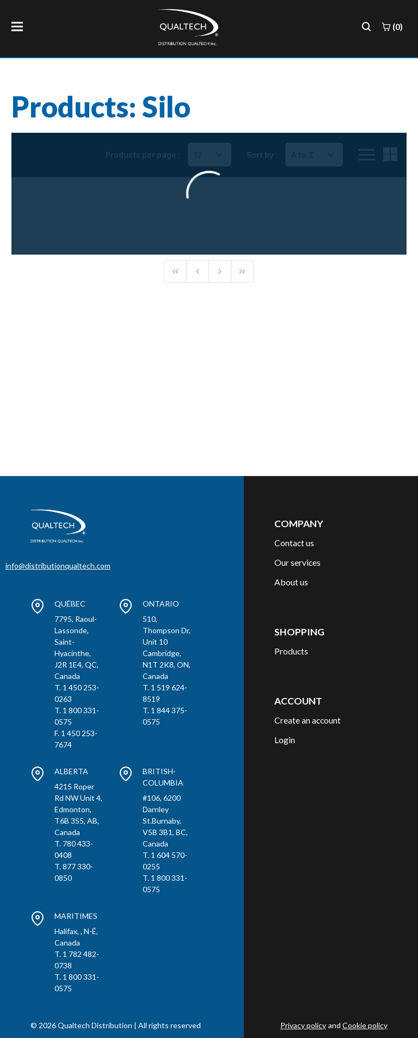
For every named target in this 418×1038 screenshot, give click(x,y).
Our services (297, 562)
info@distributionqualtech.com (57, 565)
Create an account (307, 720)
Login (284, 739)
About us (291, 582)
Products (291, 651)
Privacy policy (303, 1025)
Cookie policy (365, 1025)
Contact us (294, 542)
